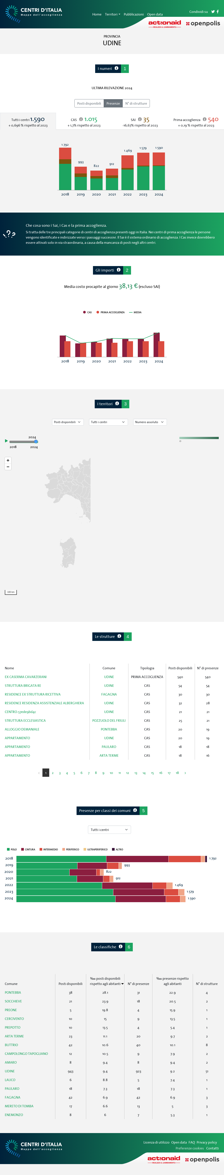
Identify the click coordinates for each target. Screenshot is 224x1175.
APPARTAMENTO (17, 738)
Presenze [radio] (113, 103)
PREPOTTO (12, 1027)
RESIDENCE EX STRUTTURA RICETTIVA (33, 694)
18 (177, 772)
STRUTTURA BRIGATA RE (23, 685)
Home (97, 14)
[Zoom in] (8, 460)
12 (127, 772)
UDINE (109, 677)
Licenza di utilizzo (157, 1142)
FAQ (192, 1142)
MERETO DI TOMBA (19, 1106)
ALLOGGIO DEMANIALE (22, 729)
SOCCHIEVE (13, 1001)
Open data (155, 14)
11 (120, 772)
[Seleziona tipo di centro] (108, 422)
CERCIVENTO (14, 1018)
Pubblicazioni (134, 14)
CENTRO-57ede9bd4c (20, 712)
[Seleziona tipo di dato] (68, 422)
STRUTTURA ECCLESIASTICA (25, 720)
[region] (112, 526)
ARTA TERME (109, 755)
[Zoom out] (8, 467)
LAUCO (10, 1080)
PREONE (11, 1010)
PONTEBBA (109, 729)
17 (169, 772)
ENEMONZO (14, 1115)
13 (136, 772)
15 (152, 772)
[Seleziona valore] (150, 422)
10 (111, 772)
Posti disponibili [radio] (89, 103)
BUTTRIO (11, 1045)
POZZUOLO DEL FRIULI (109, 720)
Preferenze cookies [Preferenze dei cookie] (190, 1148)
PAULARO (109, 746)
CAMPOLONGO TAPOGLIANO (26, 1053)
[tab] (28, 121)
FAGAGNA (109, 694)
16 (160, 772)
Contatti (212, 1148)
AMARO (11, 1062)
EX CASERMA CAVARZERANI (26, 677)
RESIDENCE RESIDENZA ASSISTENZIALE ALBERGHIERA (44, 703)
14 (144, 772)
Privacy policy (207, 1142)
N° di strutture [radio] (136, 103)
